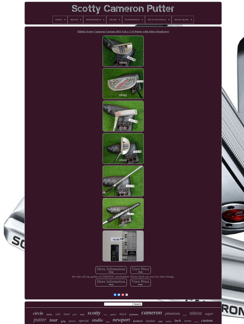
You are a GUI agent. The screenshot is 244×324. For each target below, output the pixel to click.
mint (108, 322)
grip (63, 321)
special (84, 320)
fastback (138, 321)
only (57, 314)
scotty (94, 313)
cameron (151, 312)
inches (168, 321)
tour (54, 320)
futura (72, 321)
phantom (172, 313)
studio (97, 320)
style (82, 314)
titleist (196, 313)
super (209, 314)
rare (105, 314)
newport (121, 320)
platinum (133, 314)
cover (187, 321)
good (184, 315)
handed (150, 321)
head (196, 322)
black (122, 314)
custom (207, 320)
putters (113, 314)
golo (75, 314)
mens (49, 314)
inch (178, 321)
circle (38, 313)
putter (40, 320)
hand (67, 314)
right (160, 321)
